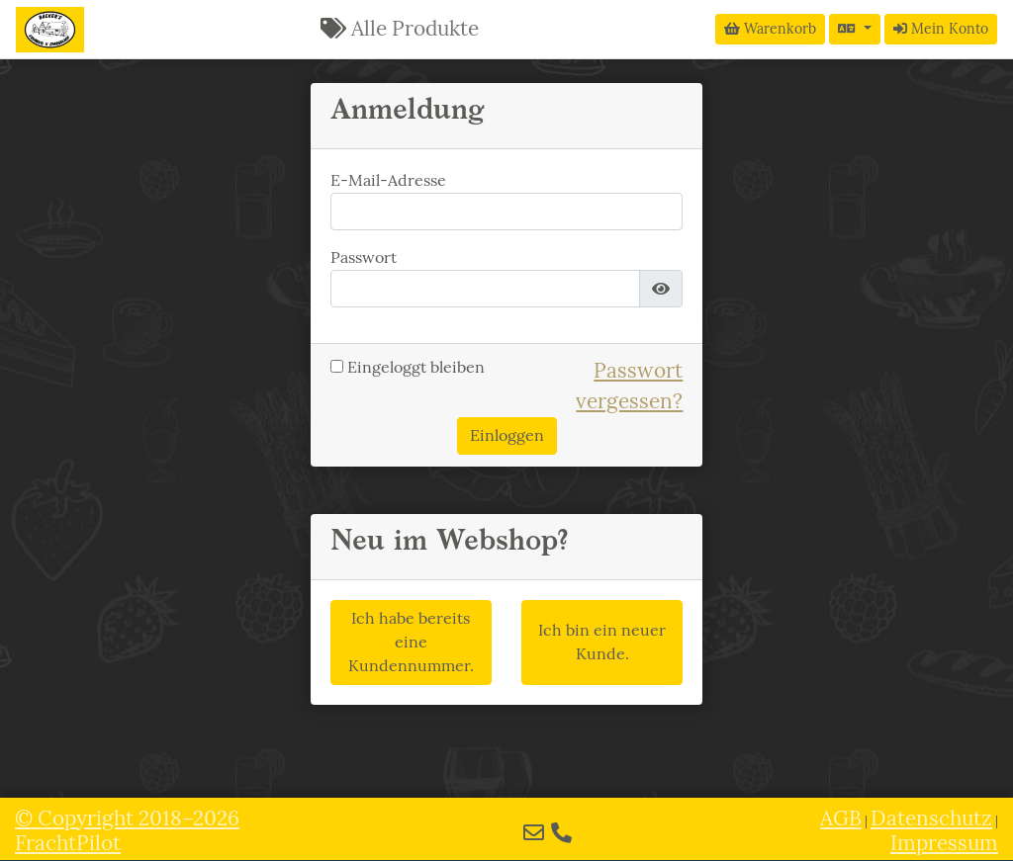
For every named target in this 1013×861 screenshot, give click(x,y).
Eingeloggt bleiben (407, 367)
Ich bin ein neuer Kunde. (602, 642)
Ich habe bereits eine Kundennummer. (411, 642)
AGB (841, 818)
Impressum (944, 843)
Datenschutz (931, 818)
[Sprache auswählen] (854, 29)
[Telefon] (561, 833)
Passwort (363, 257)
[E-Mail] (533, 833)
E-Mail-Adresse (388, 180)
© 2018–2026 (127, 831)
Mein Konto (940, 29)
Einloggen (507, 435)
